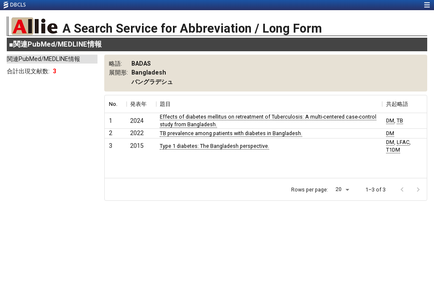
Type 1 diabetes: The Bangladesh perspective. (214, 146)
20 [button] (339, 189)
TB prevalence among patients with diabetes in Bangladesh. (231, 133)
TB (400, 120)
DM (390, 120)
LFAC (403, 142)
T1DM (393, 150)
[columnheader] (115, 104)
